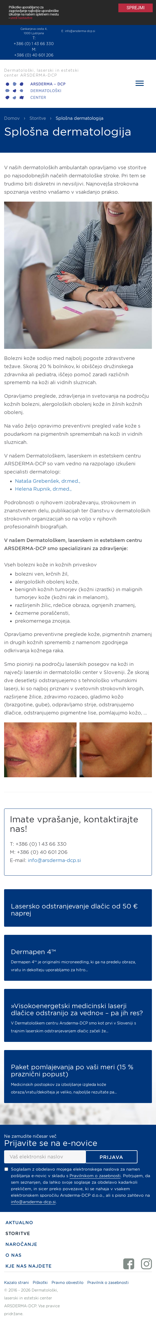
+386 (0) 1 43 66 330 (34, 44)
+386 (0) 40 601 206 (33, 55)
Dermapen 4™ (33, 951)
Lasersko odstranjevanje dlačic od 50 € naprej (74, 910)
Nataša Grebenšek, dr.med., (47, 481)
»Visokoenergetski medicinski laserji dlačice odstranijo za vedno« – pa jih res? (77, 1009)
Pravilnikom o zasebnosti (95, 1175)
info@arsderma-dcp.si (80, 31)
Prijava (111, 1157)
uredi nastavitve (21, 18)
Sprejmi (136, 7)
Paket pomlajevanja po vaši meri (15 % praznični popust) (72, 1071)
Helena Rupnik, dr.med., (43, 489)
